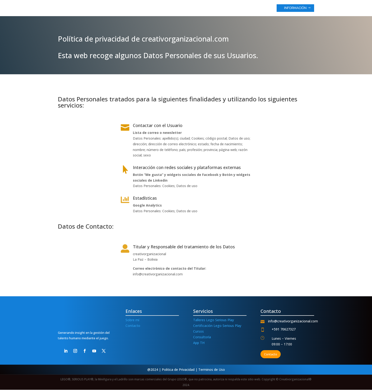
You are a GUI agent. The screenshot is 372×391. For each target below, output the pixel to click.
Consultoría (202, 338)
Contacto (133, 327)
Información (295, 8)
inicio (186, 8)
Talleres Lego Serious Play (213, 321)
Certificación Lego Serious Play (217, 327)
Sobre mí (132, 321)
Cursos (198, 332)
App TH (199, 344)
